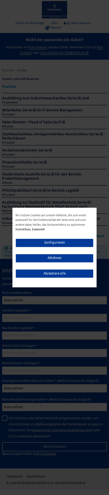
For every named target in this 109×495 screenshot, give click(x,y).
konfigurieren (54, 242)
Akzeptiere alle (55, 273)
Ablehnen (54, 258)
